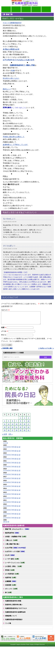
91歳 (13, 70)
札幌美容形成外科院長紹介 (14, 622)
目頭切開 (11, 587)
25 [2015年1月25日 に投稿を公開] (4, 433)
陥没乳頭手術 (12, 535)
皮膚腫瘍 (11, 584)
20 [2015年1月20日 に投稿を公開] (12, 429)
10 (15, 449)
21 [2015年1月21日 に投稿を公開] (16, 429)
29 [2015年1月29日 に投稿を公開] (20, 433)
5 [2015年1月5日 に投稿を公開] (8, 423)
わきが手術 (15, 550)
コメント (5, 310)
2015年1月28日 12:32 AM (10, 248)
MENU (4, 3)
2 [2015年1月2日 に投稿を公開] (24, 420)
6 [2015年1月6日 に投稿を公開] (12, 423)
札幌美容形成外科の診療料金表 (15, 614)
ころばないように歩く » (46, 351)
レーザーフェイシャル (15, 565)
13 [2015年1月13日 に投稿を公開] (12, 426)
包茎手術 (11, 580)
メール (4, 334)
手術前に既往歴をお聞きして (13, 137)
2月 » (10, 437)
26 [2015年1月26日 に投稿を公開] (8, 433)
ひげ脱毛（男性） (14, 569)
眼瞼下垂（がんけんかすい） (17, 531)
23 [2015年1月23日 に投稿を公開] (24, 429)
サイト (3, 337)
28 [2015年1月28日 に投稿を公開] (16, 433)
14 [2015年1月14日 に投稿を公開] (16, 426)
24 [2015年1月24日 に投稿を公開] (28, 429)
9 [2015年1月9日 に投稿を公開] (24, 423)
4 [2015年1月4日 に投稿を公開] (4, 423)
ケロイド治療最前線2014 (12, 23)
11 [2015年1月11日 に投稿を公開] (4, 426)
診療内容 (26, 9)
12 (19, 449)
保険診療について (11, 618)
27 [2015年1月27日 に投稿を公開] (12, 433)
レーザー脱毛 (12, 561)
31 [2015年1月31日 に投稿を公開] (28, 433)
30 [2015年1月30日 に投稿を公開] (24, 433)
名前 (3, 330)
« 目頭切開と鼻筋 (7, 351)
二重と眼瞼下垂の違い (12, 546)
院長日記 (6, 9)
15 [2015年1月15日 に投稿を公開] (20, 426)
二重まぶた (11, 543)
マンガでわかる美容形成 (16, 9)
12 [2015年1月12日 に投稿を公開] (8, 426)
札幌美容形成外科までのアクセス (16, 611)
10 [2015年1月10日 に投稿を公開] (28, 423)
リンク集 (8, 626)
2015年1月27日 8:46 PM (9, 221)
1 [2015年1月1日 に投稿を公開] (20, 420)
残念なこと (7, 89)
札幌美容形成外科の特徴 (13, 603)
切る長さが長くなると (11, 78)
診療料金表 (36, 9)
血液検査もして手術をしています (15, 144)
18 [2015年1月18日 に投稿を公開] (4, 429)
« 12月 (4, 437)
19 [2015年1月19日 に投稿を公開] (8, 429)
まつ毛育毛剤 (12, 576)
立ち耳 (10, 558)
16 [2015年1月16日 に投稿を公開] (24, 426)
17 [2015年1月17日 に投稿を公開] (28, 426)
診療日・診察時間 (46, 9)
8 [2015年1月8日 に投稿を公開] (20, 423)
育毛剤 (10, 572)
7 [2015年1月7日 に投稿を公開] (16, 423)
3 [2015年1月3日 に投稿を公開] (28, 420)
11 (17, 449)
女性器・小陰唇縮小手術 (16, 539)
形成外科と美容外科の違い (14, 607)
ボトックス (11, 591)
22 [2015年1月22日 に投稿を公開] (20, 429)
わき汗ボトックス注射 (15, 554)
